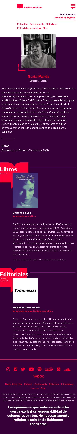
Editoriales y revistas (29, 28)
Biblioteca (51, 24)
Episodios (22, 24)
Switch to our (65, 16)
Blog (45, 28)
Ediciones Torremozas (52, 260)
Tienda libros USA (13, 384)
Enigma (55, 394)
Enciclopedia (37, 24)
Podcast (28, 384)
